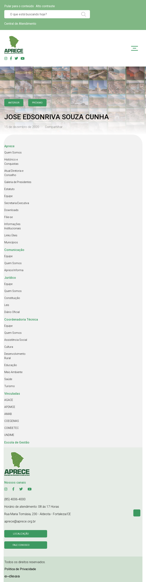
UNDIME (9, 434)
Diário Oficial (12, 312)
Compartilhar (53, 127)
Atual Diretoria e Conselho (13, 173)
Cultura (8, 346)
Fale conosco (21, 545)
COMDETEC (11, 427)
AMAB (8, 413)
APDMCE (9, 406)
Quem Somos (13, 152)
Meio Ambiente (13, 372)
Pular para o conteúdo (19, 6)
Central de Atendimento (20, 23)
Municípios (11, 242)
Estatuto (9, 189)
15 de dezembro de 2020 (21, 127)
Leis (6, 305)
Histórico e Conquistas (11, 161)
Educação (10, 365)
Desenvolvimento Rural (15, 356)
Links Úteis (10, 235)
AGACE (8, 399)
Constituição (12, 298)
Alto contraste (45, 6)
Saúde (8, 379)
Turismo (9, 386)
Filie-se (8, 217)
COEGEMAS (11, 420)
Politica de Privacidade (20, 569)
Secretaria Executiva (16, 203)
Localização (21, 533)
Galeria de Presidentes (17, 182)
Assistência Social (15, 339)
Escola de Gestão (16, 442)
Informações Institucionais (12, 226)
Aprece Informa (13, 270)
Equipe (8, 196)
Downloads (11, 210)
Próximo (37, 102)
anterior (13, 102)
